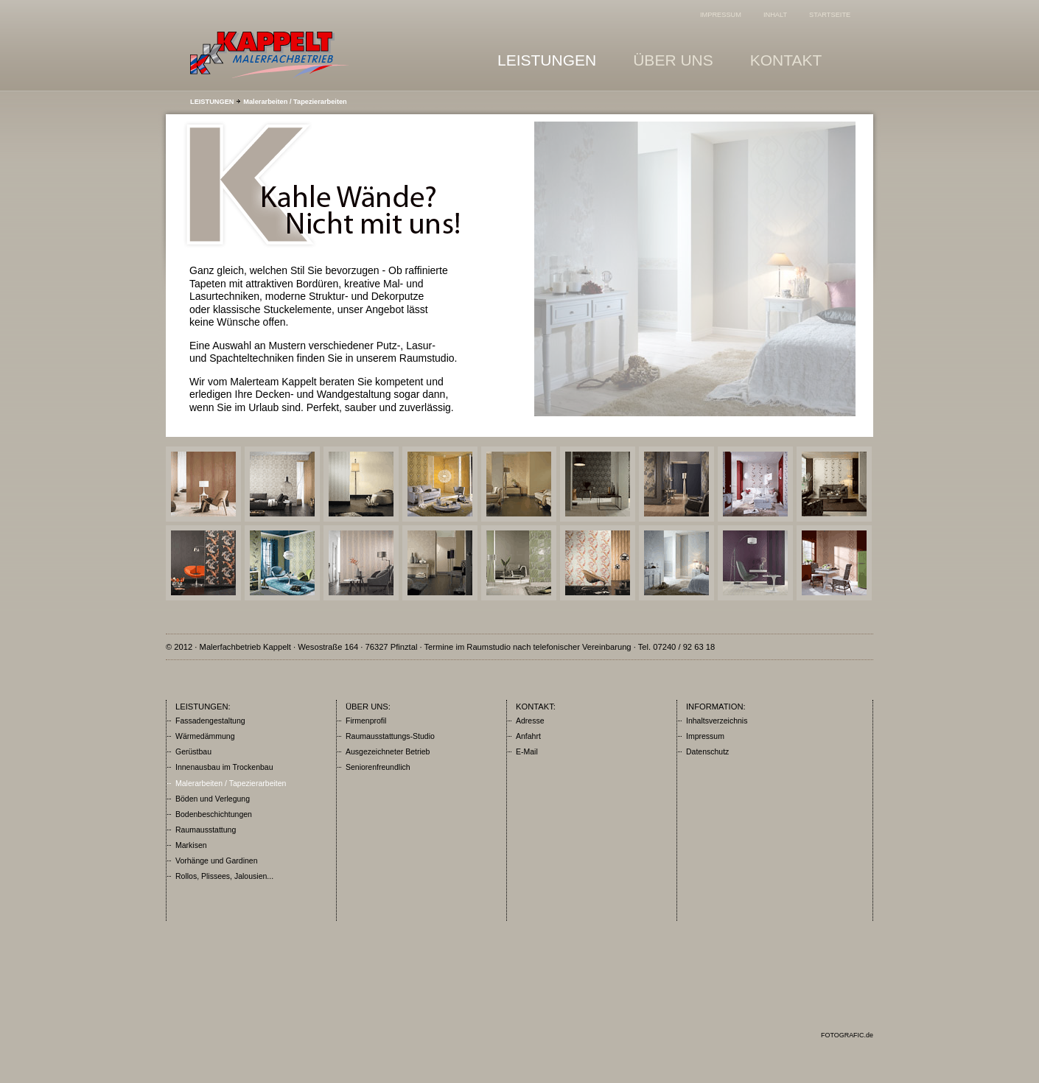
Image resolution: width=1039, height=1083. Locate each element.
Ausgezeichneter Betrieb (388, 751)
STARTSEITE (829, 14)
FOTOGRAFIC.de (847, 1035)
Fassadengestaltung (210, 720)
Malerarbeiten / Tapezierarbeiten (294, 101)
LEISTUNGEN (557, 58)
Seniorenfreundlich (378, 767)
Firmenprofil (366, 720)
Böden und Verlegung (212, 798)
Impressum (705, 736)
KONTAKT (797, 58)
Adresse (530, 720)
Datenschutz (707, 751)
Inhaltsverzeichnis (716, 720)
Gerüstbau (193, 751)
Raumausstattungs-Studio (390, 736)
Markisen (191, 845)
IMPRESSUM (720, 14)
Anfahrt (528, 736)
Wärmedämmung (205, 736)
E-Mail (527, 751)
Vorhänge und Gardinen (216, 860)
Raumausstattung (205, 829)
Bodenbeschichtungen (213, 814)
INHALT (775, 14)
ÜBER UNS (684, 58)
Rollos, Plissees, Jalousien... (224, 876)
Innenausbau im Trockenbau (224, 767)
